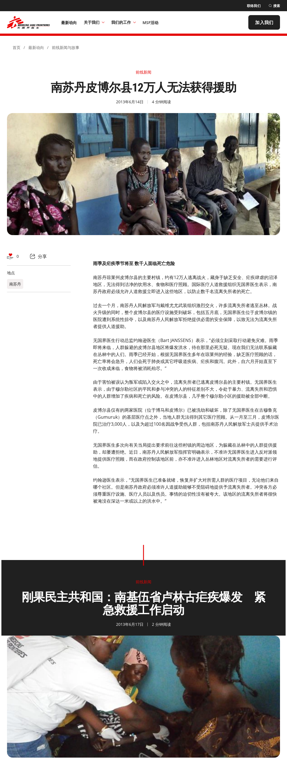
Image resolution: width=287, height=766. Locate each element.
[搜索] (274, 6)
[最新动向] (69, 22)
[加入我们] (264, 22)
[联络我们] (254, 6)
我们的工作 (123, 22)
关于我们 (94, 22)
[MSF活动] (151, 22)
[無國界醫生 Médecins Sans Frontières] (28, 22)
